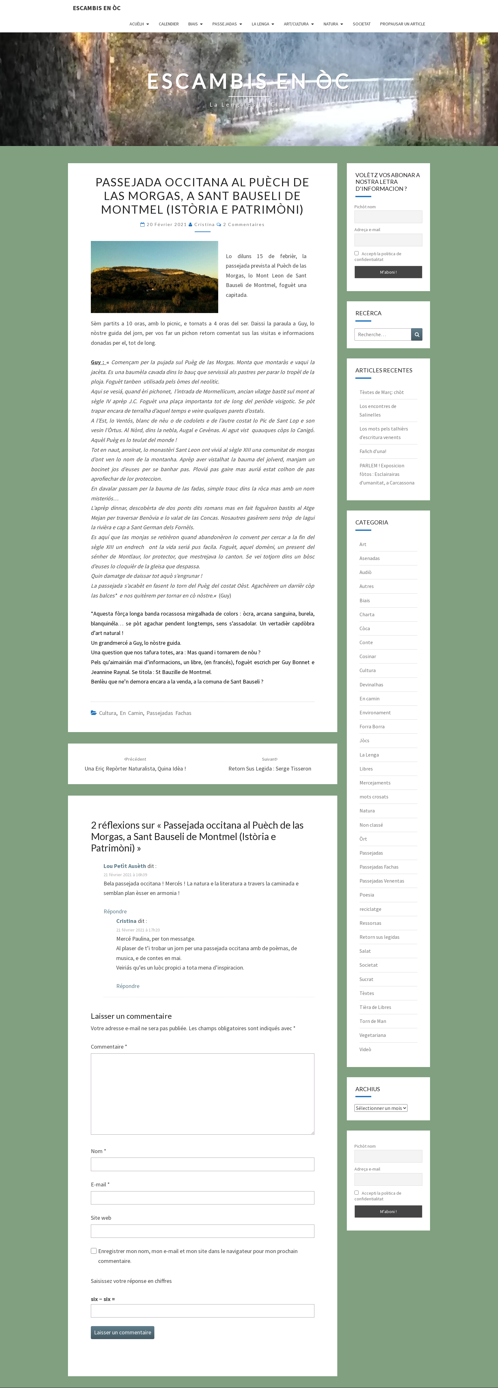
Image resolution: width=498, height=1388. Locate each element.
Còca (365, 628)
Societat (362, 24)
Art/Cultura (296, 24)
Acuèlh (137, 24)
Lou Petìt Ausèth (125, 866)
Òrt (363, 839)
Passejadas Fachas (169, 713)
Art (363, 544)
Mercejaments (375, 782)
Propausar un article (402, 24)
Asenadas (370, 558)
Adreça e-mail (367, 229)
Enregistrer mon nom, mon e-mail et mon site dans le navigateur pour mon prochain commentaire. (198, 1256)
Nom (98, 1151)
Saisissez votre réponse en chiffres (131, 1281)
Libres (366, 768)
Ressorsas (370, 923)
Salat (365, 951)
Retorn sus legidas (380, 937)
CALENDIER (169, 24)
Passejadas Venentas (382, 881)
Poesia (367, 894)
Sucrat (367, 979)
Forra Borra (372, 726)
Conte (366, 642)
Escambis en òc (97, 8)
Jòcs (364, 740)
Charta (367, 614)
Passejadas (224, 24)
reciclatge (370, 909)
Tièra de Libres (375, 1007)
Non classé (371, 825)
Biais (193, 24)
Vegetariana (373, 1035)
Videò (365, 1049)
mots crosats (374, 796)
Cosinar (368, 656)
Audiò (366, 572)
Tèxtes (367, 993)
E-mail (100, 1184)
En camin (131, 713)
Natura (331, 24)
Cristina (204, 224)
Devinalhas (371, 684)
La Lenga (260, 24)
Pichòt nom (365, 207)
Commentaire (109, 1046)
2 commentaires (244, 224)
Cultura (107, 713)
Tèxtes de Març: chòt (382, 392)
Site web (101, 1217)
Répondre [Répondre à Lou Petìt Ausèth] (115, 911)
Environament (375, 712)
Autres (367, 586)
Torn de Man (373, 1021)
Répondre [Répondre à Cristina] (127, 986)
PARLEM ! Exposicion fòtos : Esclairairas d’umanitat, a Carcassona (387, 474)
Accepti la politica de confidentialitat (377, 256)
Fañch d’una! (373, 451)
